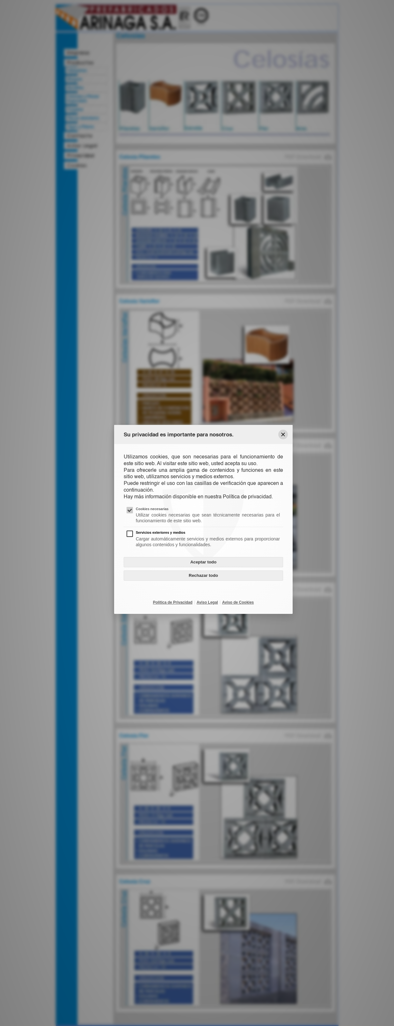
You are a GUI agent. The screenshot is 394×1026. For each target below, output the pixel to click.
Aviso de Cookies (238, 602)
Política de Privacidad (173, 602)
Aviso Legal (207, 602)
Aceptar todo (203, 562)
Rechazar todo (203, 575)
